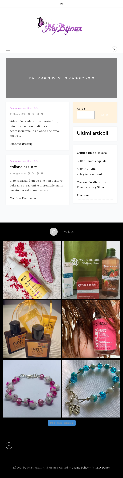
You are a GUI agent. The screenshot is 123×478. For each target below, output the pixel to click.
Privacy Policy (101, 467)
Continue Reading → (23, 144)
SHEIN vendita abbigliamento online (91, 171)
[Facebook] (29, 114)
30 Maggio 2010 (17, 114)
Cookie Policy (80, 467)
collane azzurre (23, 167)
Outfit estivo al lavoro (92, 153)
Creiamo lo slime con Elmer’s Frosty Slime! (91, 184)
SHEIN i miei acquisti (91, 161)
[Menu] (8, 49)
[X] (33, 114)
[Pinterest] (38, 114)
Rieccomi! (83, 195)
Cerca (81, 108)
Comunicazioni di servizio (24, 108)
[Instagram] (61, 3)
